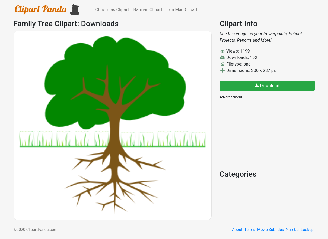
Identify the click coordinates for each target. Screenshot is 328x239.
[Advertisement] (260, 134)
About (237, 229)
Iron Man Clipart (182, 9)
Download (267, 85)
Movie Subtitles (270, 229)
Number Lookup (299, 229)
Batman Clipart (147, 9)
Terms (249, 229)
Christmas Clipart (112, 9)
